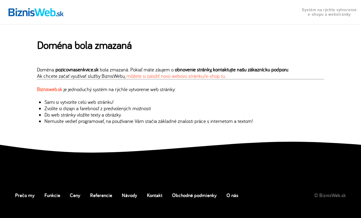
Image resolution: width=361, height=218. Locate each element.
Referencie (101, 195)
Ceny (75, 195)
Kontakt (154, 195)
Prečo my (25, 195)
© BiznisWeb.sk (330, 195)
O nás (232, 195)
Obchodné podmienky (194, 195)
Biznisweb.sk (49, 89)
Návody (129, 195)
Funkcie (52, 195)
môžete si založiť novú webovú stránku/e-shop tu (175, 76)
